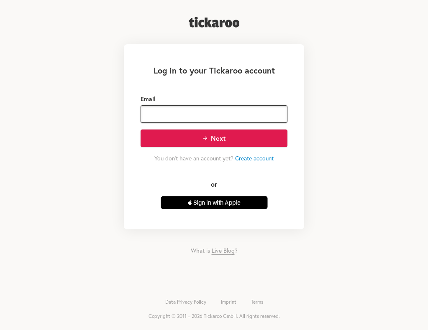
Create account (254, 158)
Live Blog (223, 250)
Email (148, 99)
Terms (257, 302)
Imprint (228, 302)
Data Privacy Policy (185, 302)
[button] (214, 202)
